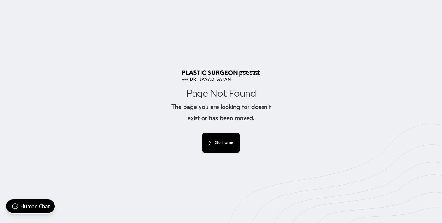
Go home (224, 143)
